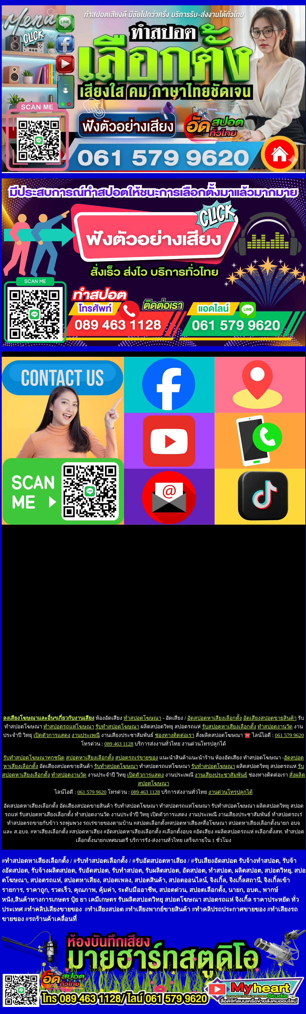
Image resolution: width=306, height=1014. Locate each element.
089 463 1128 (118, 744)
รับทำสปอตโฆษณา (117, 726)
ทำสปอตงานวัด (275, 726)
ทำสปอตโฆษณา (142, 718)
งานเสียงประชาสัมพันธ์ (221, 775)
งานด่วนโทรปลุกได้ (230, 792)
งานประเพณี (86, 735)
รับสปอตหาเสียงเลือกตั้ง (229, 726)
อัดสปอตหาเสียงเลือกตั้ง (214, 718)
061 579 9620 (289, 735)
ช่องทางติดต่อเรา (174, 735)
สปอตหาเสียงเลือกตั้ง (90, 757)
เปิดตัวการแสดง (51, 735)
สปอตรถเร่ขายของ (136, 757)
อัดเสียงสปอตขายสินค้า (270, 718)
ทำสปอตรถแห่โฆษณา (68, 726)
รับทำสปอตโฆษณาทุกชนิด (34, 757)
